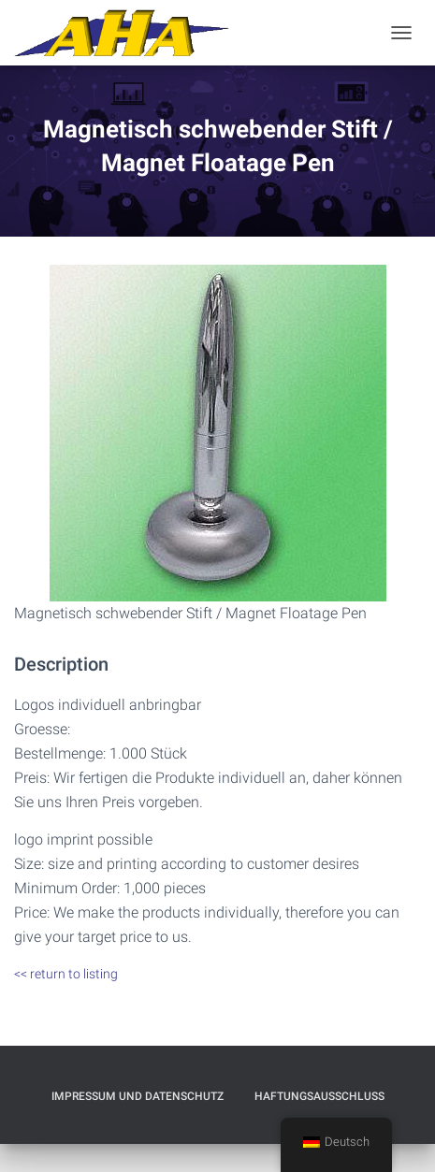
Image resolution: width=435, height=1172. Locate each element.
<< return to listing (66, 973)
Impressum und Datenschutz (137, 1096)
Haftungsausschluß (319, 1096)
